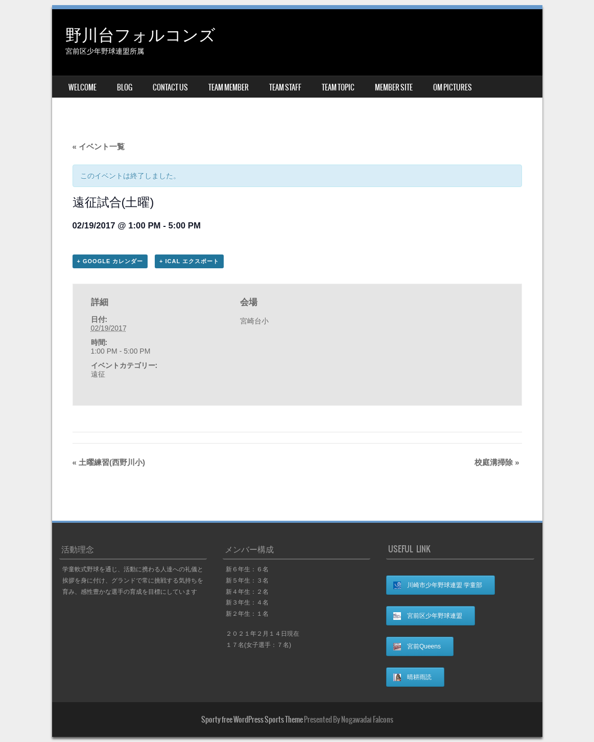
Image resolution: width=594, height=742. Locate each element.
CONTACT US (170, 87)
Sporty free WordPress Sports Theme (252, 719)
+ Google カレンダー (110, 261)
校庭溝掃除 (496, 462)
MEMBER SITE (394, 87)
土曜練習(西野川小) (109, 462)
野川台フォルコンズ (140, 34)
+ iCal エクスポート (189, 261)
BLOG (124, 87)
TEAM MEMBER (228, 87)
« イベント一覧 (99, 146)
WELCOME (82, 87)
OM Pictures (452, 87)
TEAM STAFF (285, 87)
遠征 (98, 374)
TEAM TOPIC (338, 87)
